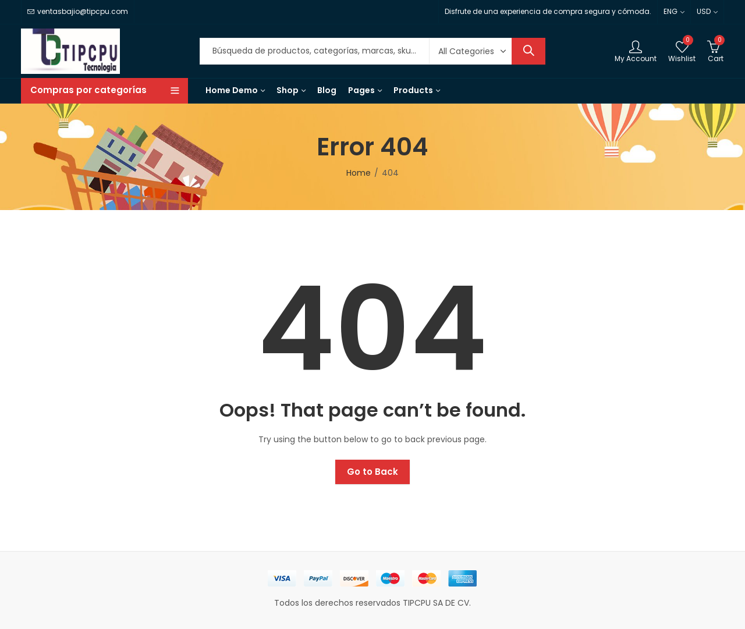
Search (528, 51)
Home (358, 173)
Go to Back (372, 471)
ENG (670, 11)
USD (704, 11)
